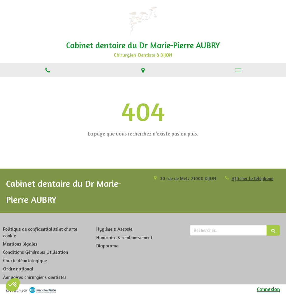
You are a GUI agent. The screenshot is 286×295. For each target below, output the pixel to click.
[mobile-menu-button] (238, 70)
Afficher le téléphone (252, 178)
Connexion (268, 289)
